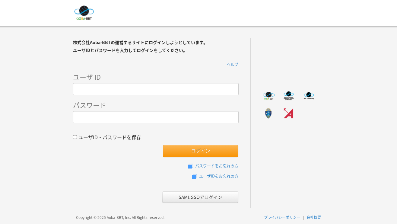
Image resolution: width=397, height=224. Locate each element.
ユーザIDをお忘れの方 (214, 176)
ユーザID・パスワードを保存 (107, 137)
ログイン (200, 150)
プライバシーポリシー (282, 217)
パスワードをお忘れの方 (212, 165)
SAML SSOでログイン (200, 197)
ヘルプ (232, 64)
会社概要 (313, 217)
